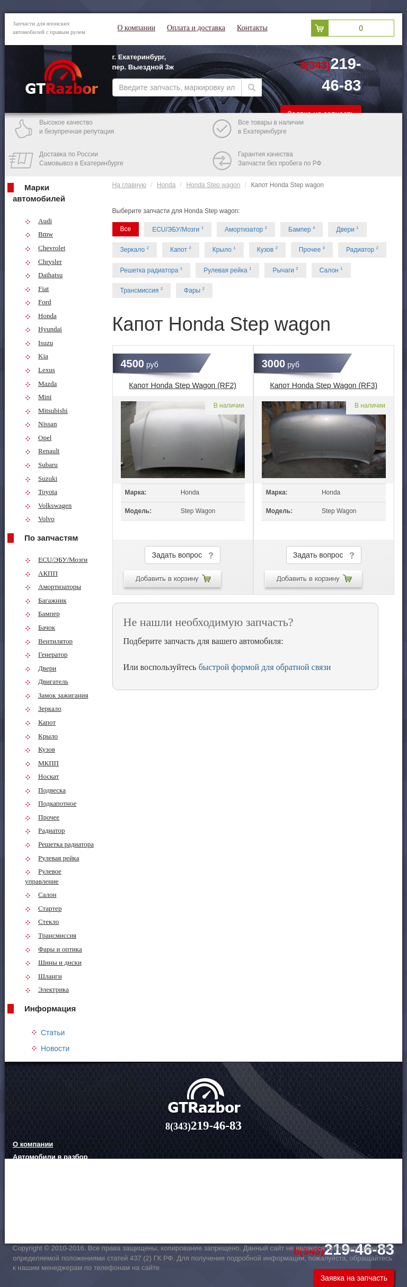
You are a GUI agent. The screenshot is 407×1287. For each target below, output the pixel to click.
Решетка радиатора (59, 844)
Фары (194, 290)
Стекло (42, 921)
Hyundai (43, 329)
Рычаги (285, 270)
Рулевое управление (43, 876)
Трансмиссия (50, 935)
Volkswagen (48, 505)
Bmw (39, 234)
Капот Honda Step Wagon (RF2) (182, 385)
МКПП (42, 763)
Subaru (41, 465)
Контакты (252, 28)
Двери (40, 668)
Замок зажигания (56, 695)
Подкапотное (50, 803)
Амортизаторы (53, 586)
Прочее (42, 817)
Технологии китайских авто (59, 1223)
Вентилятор (49, 641)
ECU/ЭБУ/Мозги (56, 559)
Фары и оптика (53, 949)
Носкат (42, 776)
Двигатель (46, 681)
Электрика (47, 989)
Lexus (40, 370)
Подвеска (45, 790)
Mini (38, 397)
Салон (41, 894)
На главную (129, 185)
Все (125, 229)
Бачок (40, 627)
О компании (136, 28)
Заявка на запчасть (354, 1278)
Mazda (41, 383)
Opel (38, 438)
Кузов (40, 749)
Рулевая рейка (52, 858)
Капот (40, 722)
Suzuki (41, 478)
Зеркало (43, 708)
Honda (41, 316)
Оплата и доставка (196, 28)
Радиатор (45, 830)
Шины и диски (53, 962)
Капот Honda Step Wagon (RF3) (324, 385)
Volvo (40, 519)
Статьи (53, 1032)
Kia (36, 356)
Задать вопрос (182, 555)
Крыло (41, 736)
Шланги (43, 976)
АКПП (41, 573)
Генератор (46, 654)
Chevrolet (45, 248)
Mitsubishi (46, 411)
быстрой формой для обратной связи (265, 667)
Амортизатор (246, 229)
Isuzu (39, 343)
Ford (38, 302)
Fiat (37, 289)
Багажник (46, 600)
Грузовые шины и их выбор (61, 1209)
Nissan (41, 424)
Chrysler (43, 262)
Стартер (43, 908)
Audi (38, 221)
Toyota (41, 492)
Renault (42, 451)
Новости (55, 1048)
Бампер (42, 614)
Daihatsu (44, 275)
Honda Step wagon (213, 185)
